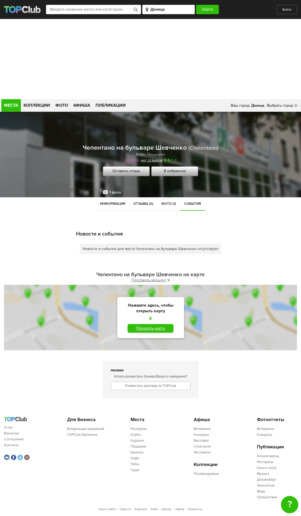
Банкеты (137, 452)
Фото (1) (168, 204)
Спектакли (202, 446)
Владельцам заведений (85, 429)
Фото (61, 105)
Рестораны (139, 429)
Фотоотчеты (270, 419)
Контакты (11, 445)
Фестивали (202, 452)
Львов (179, 509)
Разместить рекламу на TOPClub (150, 386)
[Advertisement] (150, 59)
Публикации (111, 105)
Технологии (266, 485)
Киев (154, 509)
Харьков (141, 509)
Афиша (81, 105)
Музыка (263, 474)
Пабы (135, 464)
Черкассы (195, 509)
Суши (135, 470)
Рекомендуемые (206, 474)
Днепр (166, 509)
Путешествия (267, 497)
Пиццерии (156, 154)
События (192, 204)
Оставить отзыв (126, 171)
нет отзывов (151, 160)
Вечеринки (202, 429)
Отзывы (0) (143, 204)
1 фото (115, 192)
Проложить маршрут (150, 280)
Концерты (201, 435)
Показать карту (150, 328)
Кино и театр (266, 468)
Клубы (136, 435)
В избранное (175, 171)
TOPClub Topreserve (82, 435)
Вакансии (11, 433)
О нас (8, 427)
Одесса (125, 509)
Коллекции (37, 105)
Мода (261, 491)
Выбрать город (280, 105)
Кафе (140, 154)
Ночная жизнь (268, 456)
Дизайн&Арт (266, 480)
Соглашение (14, 439)
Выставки (201, 440)
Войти (286, 9)
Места (11, 105)
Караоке (137, 440)
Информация (112, 204)
